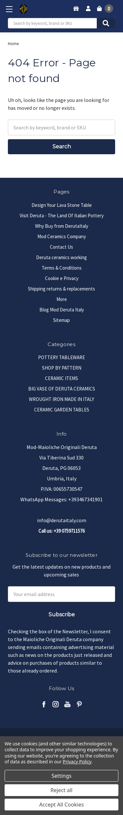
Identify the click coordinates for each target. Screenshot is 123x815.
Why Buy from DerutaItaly (61, 226)
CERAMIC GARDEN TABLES (61, 410)
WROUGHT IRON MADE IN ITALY (61, 399)
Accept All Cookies (61, 804)
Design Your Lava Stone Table (61, 205)
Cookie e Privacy (61, 278)
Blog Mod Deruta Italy (61, 310)
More (61, 299)
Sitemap (61, 320)
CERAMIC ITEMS (61, 378)
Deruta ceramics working (61, 257)
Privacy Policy (77, 761)
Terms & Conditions (62, 268)
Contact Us (61, 247)
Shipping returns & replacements (61, 289)
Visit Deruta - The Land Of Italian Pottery (62, 215)
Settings (61, 775)
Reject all (61, 790)
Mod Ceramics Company (61, 236)
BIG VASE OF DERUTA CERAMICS (61, 389)
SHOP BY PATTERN (61, 368)
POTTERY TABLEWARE (61, 357)
